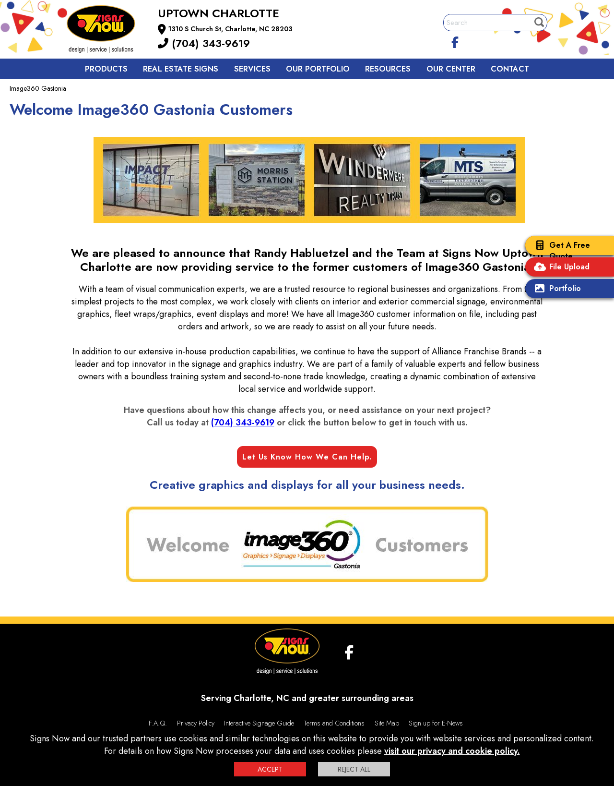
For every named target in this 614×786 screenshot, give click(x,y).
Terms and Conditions (334, 723)
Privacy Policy (195, 723)
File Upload (560, 267)
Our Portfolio (318, 68)
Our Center (450, 68)
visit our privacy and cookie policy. (452, 751)
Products (106, 68)
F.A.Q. (158, 723)
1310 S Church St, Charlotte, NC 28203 (230, 29)
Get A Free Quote (560, 251)
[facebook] (455, 41)
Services (252, 68)
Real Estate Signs (180, 68)
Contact (510, 68)
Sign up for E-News (436, 723)
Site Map (387, 723)
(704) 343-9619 (204, 43)
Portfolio (555, 289)
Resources (388, 68)
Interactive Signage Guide (259, 723)
